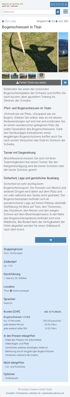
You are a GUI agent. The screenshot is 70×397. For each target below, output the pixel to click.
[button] (63, 52)
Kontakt (10, 393)
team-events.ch (12, 4)
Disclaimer (22, 393)
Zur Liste (9, 21)
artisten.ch (35, 393)
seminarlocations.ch (53, 393)
